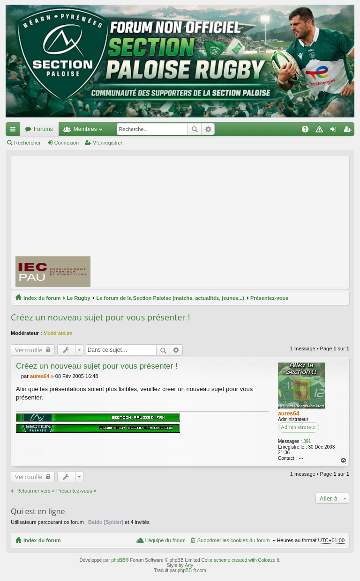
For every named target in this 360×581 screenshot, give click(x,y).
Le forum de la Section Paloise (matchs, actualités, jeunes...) (170, 298)
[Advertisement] (229, 221)
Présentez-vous (269, 298)
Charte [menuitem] (321, 131)
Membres (85, 129)
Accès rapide (14, 131)
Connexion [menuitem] (335, 131)
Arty (189, 565)
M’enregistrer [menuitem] (349, 131)
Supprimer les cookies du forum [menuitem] (233, 540)
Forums (43, 129)
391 (307, 441)
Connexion (66, 142)
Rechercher (195, 129)
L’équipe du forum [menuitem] (164, 540)
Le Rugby (78, 298)
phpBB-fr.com (192, 570)
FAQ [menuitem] (308, 131)
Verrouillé (29, 350)
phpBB (118, 560)
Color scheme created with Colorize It (240, 560)
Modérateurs (58, 333)
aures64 (288, 413)
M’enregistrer (107, 142)
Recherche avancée (208, 129)
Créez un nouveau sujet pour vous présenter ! (100, 317)
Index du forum (41, 298)
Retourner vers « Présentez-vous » (56, 491)
